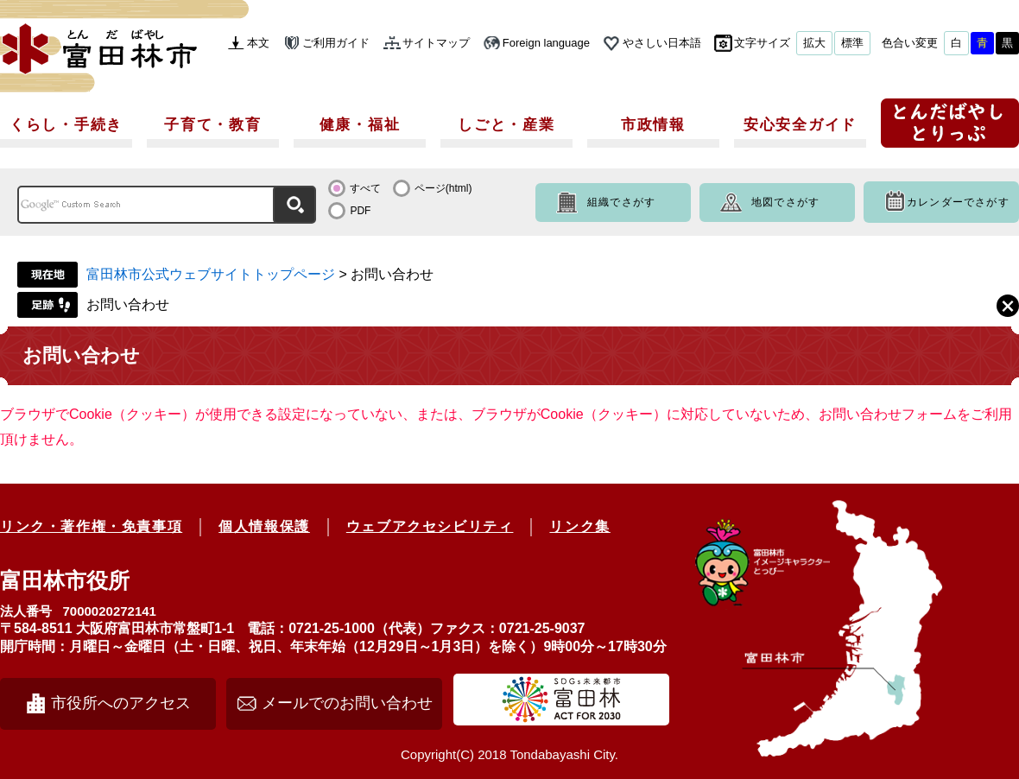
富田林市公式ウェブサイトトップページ (210, 274)
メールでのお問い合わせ (347, 703)
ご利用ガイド (336, 42)
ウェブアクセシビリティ (430, 526)
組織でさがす (621, 202)
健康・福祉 (360, 125)
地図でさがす (785, 202)
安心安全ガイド (800, 125)
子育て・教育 (212, 125)
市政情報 (653, 125)
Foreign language (546, 42)
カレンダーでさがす (958, 202)
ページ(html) (443, 188)
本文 (258, 42)
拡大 (814, 42)
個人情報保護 (264, 526)
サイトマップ (436, 42)
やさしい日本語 (662, 42)
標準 (852, 42)
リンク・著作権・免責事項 (91, 526)
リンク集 (579, 526)
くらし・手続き (66, 125)
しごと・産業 (506, 125)
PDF (360, 211)
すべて (365, 188)
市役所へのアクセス (121, 703)
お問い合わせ (127, 304)
